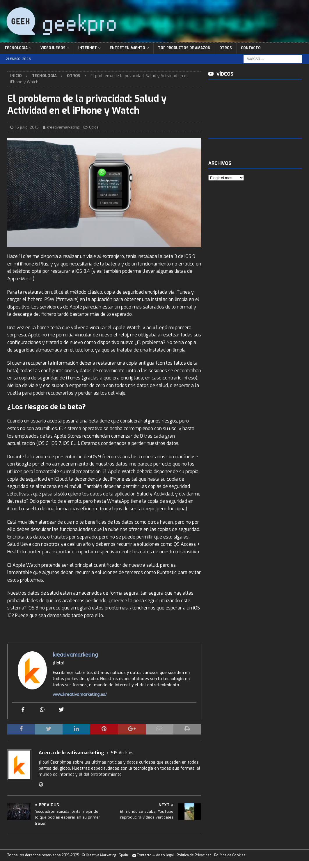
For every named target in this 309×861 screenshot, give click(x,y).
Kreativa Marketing (101, 855)
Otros (225, 48)
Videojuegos (52, 48)
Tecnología (16, 48)
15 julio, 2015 (27, 127)
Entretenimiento (127, 48)
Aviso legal (165, 855)
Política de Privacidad (194, 855)
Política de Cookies (230, 855)
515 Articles (122, 753)
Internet (87, 48)
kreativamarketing (63, 127)
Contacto (251, 48)
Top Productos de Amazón (184, 48)
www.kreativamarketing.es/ (80, 694)
